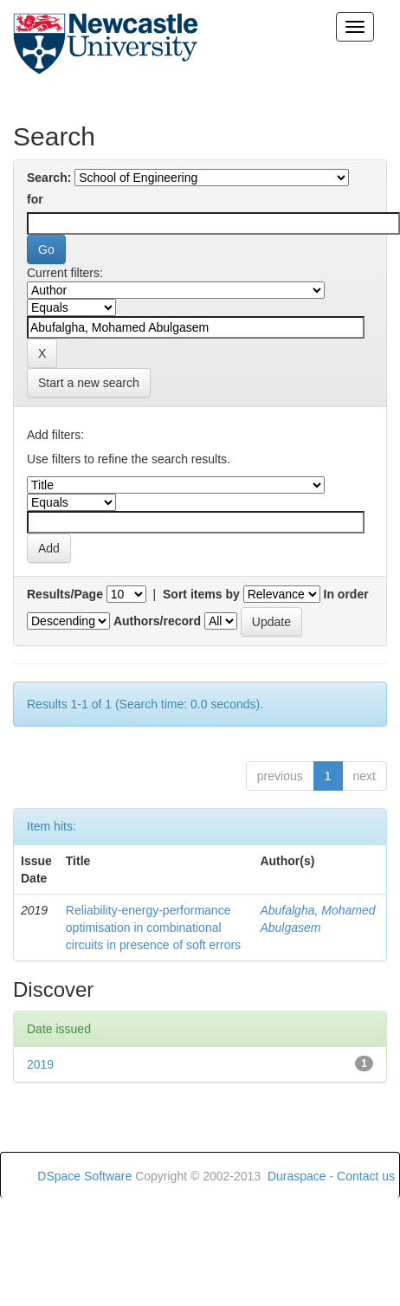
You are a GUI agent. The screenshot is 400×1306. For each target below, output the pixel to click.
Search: (49, 177)
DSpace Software (84, 1176)
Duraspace (297, 1176)
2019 (40, 1064)
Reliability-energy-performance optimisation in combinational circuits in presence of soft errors (153, 927)
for (35, 199)
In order (346, 594)
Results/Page (65, 594)
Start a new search (88, 383)
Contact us (366, 1176)
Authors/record (157, 621)
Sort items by (201, 594)
